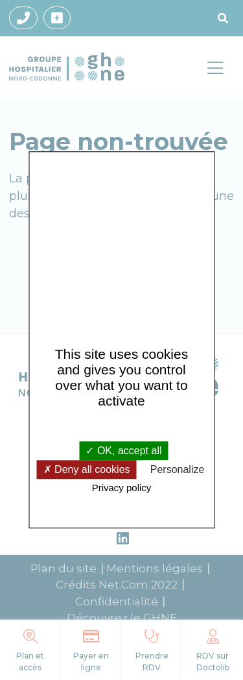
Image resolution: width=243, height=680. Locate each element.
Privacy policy (122, 487)
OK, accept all (123, 450)
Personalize (177, 469)
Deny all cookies (86, 469)
